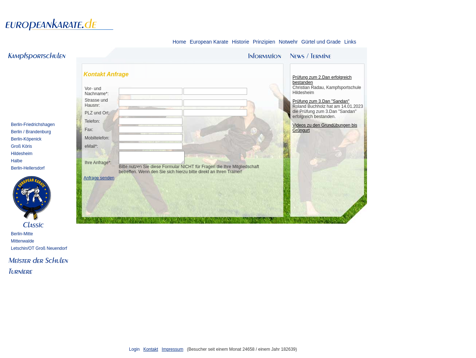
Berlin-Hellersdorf (28, 168)
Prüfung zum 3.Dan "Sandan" (321, 101)
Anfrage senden (99, 180)
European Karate (209, 42)
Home (179, 42)
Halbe (16, 160)
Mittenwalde (22, 241)
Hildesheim (21, 153)
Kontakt (150, 349)
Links (350, 42)
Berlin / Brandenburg (31, 131)
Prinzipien (264, 42)
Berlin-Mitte (22, 233)
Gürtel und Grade (320, 42)
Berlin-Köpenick (26, 139)
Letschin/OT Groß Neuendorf (39, 248)
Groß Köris (21, 146)
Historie (240, 42)
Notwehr (288, 42)
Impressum (172, 349)
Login (134, 349)
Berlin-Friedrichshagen (33, 124)
